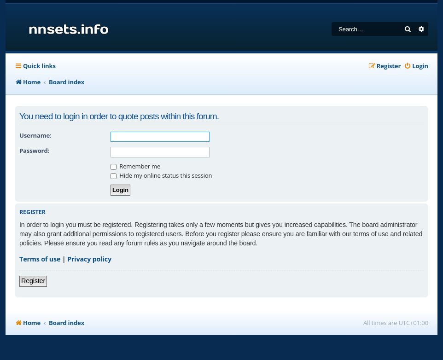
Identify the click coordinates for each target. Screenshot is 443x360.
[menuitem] (416, 66)
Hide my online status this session (161, 175)
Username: (35, 135)
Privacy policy (89, 259)
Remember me (135, 166)
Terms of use (39, 259)
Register (33, 281)
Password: (34, 150)
